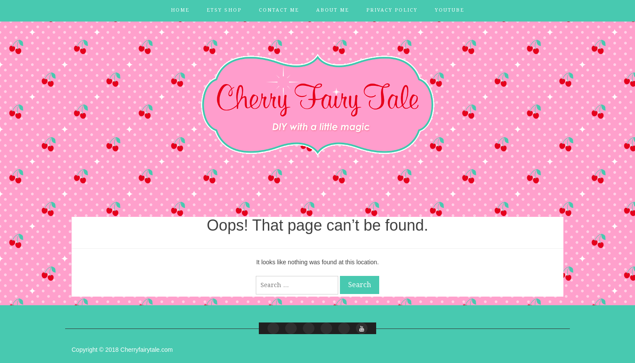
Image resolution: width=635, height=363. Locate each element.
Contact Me (279, 10)
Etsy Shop (224, 10)
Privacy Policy (392, 10)
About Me (332, 10)
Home (180, 10)
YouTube (449, 10)
